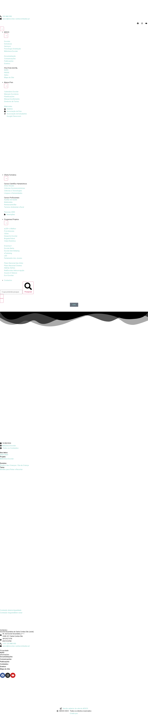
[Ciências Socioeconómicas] (14, 188)
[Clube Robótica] (10, 236)
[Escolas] (7, 41)
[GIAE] (74, 305)
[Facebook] (2, 675)
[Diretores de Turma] (11, 101)
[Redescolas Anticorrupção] (14, 270)
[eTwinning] (8, 253)
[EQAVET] (9, 212)
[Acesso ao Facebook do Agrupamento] (138, 23)
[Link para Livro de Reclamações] (74, 683)
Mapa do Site (5, 669)
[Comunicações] (10, 58)
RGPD (2, 653)
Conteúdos (4, 664)
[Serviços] (7, 46)
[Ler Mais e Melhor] (10, 228)
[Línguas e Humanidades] (13, 193)
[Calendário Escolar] (11, 91)
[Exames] (8, 109)
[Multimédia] (8, 202)
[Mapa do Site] (9, 77)
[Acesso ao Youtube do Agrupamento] (146, 23)
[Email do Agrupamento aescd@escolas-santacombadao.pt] (15, 19)
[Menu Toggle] (2, 29)
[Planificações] (9, 96)
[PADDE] (6, 72)
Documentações (6, 657)
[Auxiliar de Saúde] (10, 200)
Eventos (3, 667)
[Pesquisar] (28, 288)
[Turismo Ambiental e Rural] (10, 204)
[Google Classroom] (12, 116)
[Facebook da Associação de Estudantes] (15, 114)
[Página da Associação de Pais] (13, 111)
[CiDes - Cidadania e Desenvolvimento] (6, 233)
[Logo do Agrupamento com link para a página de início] (74, 7)
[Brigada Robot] (9, 238)
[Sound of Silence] (10, 273)
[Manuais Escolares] (11, 94)
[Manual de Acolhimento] (12, 99)
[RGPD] (6, 70)
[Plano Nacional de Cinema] (13, 263)
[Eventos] (7, 63)
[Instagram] (7, 675)
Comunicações (6, 659)
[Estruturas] (8, 44)
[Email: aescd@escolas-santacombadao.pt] (74, 646)
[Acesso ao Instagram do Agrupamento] (142, 23)
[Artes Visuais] (9, 186)
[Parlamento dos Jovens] (5, 256)
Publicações (4, 662)
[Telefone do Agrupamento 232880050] (6, 16)
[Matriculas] (8, 106)
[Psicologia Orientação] (12, 49)
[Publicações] (8, 61)
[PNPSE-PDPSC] (9, 268)
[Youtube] (12, 675)
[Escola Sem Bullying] (9, 248)
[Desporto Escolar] (9, 231)
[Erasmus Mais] (8, 246)
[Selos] (6, 75)
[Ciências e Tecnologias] (13, 191)
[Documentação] (10, 56)
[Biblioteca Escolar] (11, 51)
